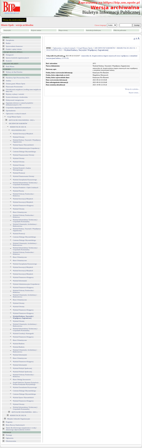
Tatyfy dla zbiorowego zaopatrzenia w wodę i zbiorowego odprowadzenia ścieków (21, 429)
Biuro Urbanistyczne (20, 212)
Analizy (8, 81)
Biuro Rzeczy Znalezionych (15, 425)
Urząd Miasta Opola (14, 117)
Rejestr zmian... (134, 93)
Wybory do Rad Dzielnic (14, 72)
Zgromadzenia (11, 111)
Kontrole (9, 61)
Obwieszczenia (11, 441)
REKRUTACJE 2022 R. (18, 415)
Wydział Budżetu (18, 344)
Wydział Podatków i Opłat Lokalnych (25, 187)
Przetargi (9, 435)
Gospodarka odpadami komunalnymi (18, 108)
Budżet (8, 43)
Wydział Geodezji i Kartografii (23, 333)
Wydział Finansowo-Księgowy (23, 205)
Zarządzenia (10, 40)
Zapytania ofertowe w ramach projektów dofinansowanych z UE (19, 104)
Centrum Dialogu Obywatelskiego (24, 152)
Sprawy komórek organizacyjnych (17, 58)
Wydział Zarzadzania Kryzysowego (25, 387)
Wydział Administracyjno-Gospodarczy (26, 148)
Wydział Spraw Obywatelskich (23, 145)
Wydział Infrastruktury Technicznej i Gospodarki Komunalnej (25, 183)
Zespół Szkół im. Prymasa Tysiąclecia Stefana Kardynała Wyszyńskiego (25, 383)
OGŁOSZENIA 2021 (18, 130)
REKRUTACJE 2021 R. (18, 127)
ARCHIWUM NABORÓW (18, 123)
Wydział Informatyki (20, 281)
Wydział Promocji (19, 173)
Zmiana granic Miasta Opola (15, 84)
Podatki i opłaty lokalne (14, 49)
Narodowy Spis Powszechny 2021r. (18, 78)
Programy (9, 422)
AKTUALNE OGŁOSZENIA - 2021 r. (24, 412)
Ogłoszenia (9, 438)
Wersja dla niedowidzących (14, 20)
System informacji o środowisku (17, 97)
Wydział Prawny (18, 191)
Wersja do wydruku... (132, 89)
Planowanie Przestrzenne (14, 87)
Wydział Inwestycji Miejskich (23, 134)
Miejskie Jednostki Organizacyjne (18, 419)
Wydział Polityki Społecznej (22, 368)
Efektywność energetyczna (15, 100)
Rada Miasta (10, 66)
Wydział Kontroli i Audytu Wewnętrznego (22, 169)
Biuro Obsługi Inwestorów (22, 379)
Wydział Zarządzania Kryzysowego (25, 180)
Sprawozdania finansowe (14, 46)
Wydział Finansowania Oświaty (23, 155)
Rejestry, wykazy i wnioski (15, 94)
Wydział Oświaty (18, 137)
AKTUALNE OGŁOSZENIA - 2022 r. (22, 120)
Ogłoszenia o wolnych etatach (16, 114)
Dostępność (10, 55)
